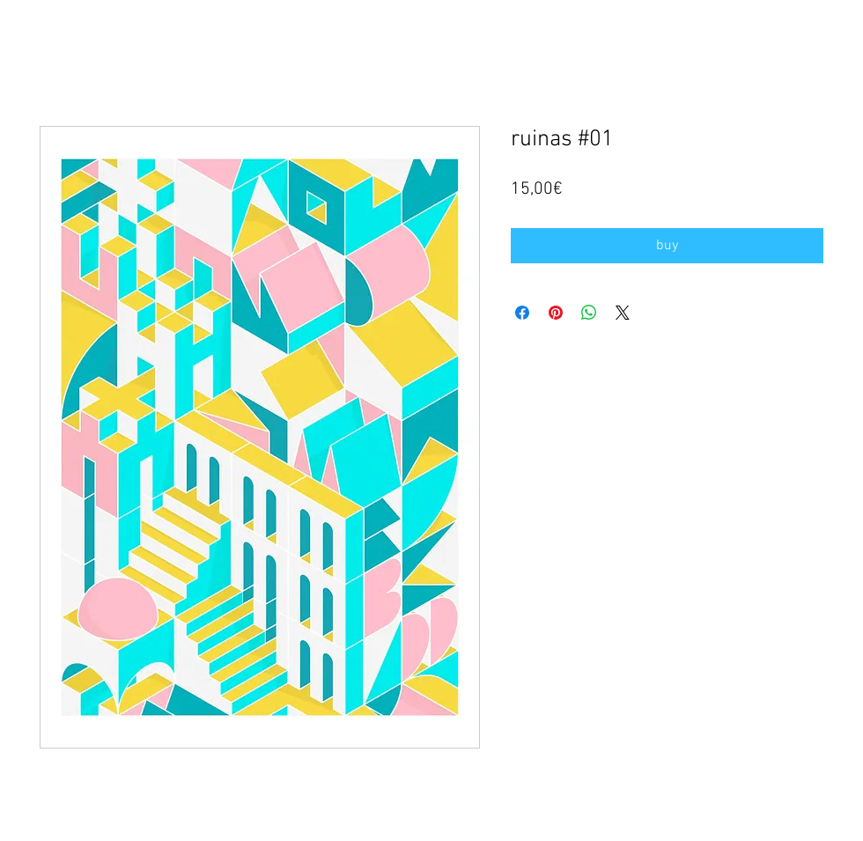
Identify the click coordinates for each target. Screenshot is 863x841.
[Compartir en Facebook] (522, 312)
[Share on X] (622, 312)
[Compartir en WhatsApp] (589, 312)
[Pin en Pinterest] (555, 312)
